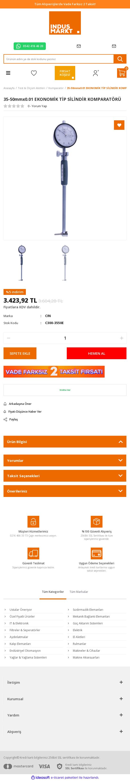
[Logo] (65, 23)
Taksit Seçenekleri (23, 475)
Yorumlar (15, 460)
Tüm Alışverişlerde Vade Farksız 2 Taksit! (65, 4)
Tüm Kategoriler (53, 592)
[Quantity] (65, 338)
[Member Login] (96, 73)
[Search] (65, 59)
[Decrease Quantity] (8, 338)
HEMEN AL (96, 353)
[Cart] (121, 73)
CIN (48, 315)
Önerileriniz (17, 491)
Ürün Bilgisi (17, 441)
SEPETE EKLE (20, 353)
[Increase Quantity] (121, 338)
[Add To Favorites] (119, 125)
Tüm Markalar (78, 592)
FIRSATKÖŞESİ (65, 73)
